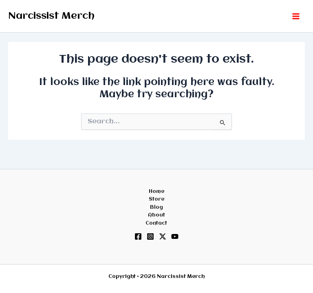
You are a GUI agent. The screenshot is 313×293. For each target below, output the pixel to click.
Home (156, 191)
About (156, 215)
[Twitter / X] (162, 236)
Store (156, 199)
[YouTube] (175, 236)
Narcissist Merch (51, 16)
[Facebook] (138, 236)
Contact (156, 223)
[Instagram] (150, 236)
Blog (156, 207)
